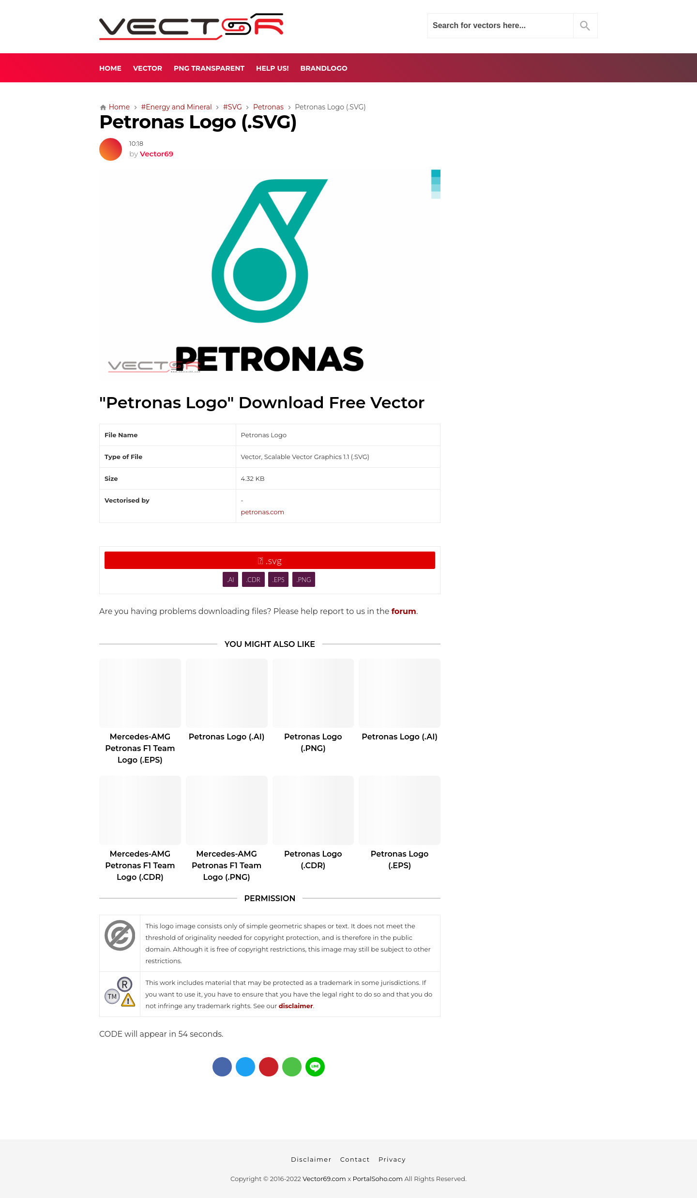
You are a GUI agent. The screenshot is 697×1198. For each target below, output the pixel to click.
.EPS (279, 580)
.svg (270, 560)
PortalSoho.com (378, 1179)
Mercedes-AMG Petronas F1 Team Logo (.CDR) (140, 865)
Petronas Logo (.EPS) (400, 859)
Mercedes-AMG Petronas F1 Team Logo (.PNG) (226, 865)
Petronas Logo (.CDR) (313, 859)
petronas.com (263, 512)
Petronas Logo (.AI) (227, 736)
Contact (355, 1159)
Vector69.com (324, 1179)
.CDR (253, 580)
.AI (230, 580)
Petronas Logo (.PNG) (313, 742)
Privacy (392, 1159)
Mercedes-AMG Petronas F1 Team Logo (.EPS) (140, 748)
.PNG (304, 580)
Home (110, 68)
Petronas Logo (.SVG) (198, 121)
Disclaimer (311, 1159)
